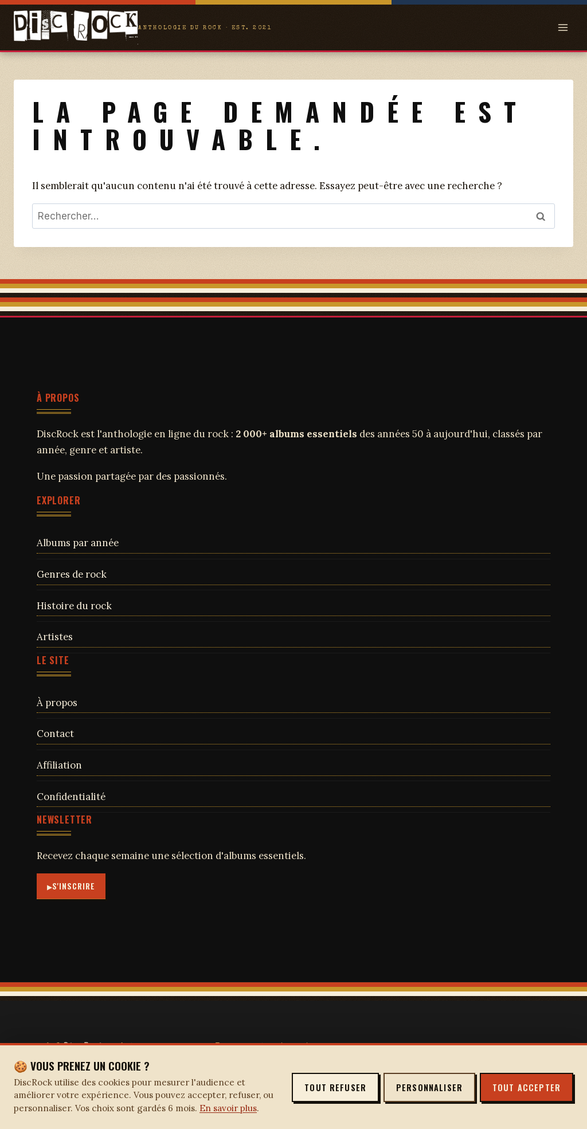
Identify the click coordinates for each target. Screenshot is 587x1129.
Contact (55, 733)
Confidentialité (71, 796)
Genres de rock (72, 574)
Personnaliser (429, 1087)
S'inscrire (74, 886)
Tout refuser (335, 1087)
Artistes (55, 636)
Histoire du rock (74, 605)
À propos (57, 702)
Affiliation (59, 765)
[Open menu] (562, 27)
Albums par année (78, 542)
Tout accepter (526, 1087)
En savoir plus (228, 1108)
